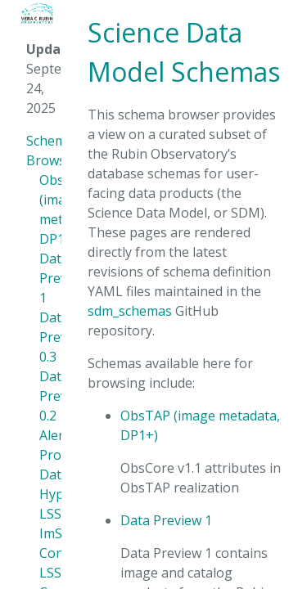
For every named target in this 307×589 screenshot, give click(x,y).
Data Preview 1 (166, 520)
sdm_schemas (130, 311)
